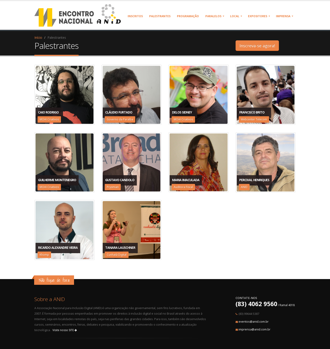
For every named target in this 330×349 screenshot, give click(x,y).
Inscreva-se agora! (257, 45)
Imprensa (283, 16)
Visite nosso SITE (64, 330)
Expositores (257, 16)
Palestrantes (159, 16)
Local (234, 16)
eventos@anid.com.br (254, 322)
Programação (188, 16)
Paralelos (213, 16)
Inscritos (135, 16)
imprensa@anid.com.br (254, 329)
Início (38, 37)
